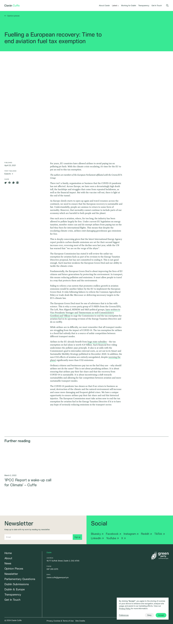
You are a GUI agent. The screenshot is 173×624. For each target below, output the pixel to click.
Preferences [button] (124, 615)
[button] (114, 5)
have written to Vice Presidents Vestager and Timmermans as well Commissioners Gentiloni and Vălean (85, 312)
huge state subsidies (97, 341)
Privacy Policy (125, 608)
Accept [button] (161, 615)
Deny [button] (149, 615)
